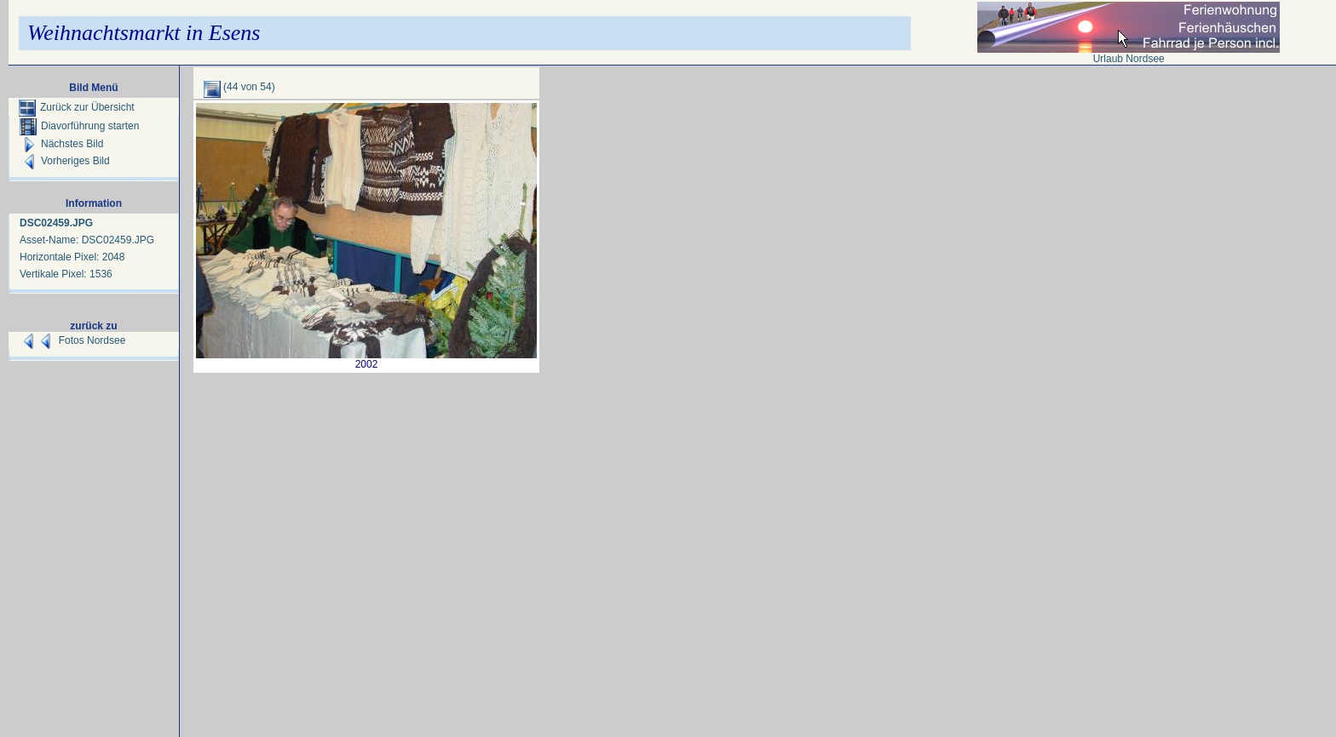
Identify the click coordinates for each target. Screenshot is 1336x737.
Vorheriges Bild (65, 161)
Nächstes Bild (61, 144)
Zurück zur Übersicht (77, 107)
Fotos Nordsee (92, 340)
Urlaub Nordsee (1129, 59)
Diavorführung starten (79, 126)
